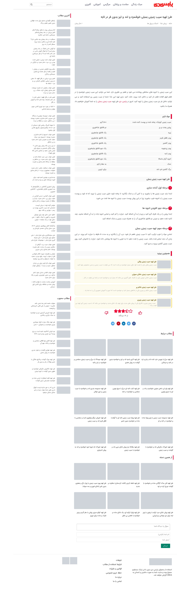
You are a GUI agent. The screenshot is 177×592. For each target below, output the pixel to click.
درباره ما (105, 581)
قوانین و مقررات (102, 573)
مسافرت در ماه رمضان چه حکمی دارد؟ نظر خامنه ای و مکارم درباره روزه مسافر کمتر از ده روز (29, 41)
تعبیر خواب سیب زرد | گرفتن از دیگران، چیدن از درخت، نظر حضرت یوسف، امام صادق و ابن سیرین (30, 247)
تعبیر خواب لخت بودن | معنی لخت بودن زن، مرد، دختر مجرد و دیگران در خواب (29, 62)
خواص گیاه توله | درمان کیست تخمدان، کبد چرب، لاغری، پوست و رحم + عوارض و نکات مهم (31, 207)
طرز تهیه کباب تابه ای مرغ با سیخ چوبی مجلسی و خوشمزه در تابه (112, 392)
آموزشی (83, 4)
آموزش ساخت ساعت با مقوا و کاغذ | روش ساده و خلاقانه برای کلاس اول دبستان (30, 284)
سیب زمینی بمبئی (91, 101)
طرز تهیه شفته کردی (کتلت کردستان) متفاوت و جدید (110, 488)
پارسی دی (109, 101)
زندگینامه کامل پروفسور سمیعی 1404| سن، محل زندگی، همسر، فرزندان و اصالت (30, 228)
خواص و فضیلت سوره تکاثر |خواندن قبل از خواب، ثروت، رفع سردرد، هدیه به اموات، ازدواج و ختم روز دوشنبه (30, 256)
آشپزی (74, 4)
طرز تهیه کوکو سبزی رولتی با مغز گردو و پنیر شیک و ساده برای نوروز (78, 518)
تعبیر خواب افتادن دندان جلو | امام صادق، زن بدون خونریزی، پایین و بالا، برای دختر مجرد (30, 275)
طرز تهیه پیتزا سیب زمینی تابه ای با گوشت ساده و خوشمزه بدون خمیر (112, 421)
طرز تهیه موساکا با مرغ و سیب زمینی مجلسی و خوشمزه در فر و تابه (77, 362)
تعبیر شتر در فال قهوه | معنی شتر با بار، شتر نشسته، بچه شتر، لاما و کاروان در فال (29, 99)
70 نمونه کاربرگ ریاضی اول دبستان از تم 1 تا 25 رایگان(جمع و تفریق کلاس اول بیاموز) (30, 127)
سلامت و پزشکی (107, 4)
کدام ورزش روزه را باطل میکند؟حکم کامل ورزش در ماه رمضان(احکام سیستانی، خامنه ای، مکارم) (30, 32)
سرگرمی (93, 4)
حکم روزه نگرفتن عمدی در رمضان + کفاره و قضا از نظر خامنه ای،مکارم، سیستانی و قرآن (30, 71)
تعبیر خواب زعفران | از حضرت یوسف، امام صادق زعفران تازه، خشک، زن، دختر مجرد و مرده (30, 90)
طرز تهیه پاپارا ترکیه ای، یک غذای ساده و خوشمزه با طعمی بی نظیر (112, 518)
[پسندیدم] (126, 312)
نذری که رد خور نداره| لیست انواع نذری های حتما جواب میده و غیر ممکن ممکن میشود (31, 390)
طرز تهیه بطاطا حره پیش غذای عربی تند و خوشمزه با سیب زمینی (112, 451)
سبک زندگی (123, 4)
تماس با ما (104, 585)
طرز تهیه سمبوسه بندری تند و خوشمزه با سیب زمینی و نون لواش (77, 392)
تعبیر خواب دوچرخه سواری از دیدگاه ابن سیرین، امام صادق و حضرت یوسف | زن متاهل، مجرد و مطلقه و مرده (29, 118)
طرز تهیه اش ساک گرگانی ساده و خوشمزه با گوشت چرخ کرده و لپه (145, 488)
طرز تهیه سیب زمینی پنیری (133, 300)
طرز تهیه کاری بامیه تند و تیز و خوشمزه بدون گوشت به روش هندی (111, 362)
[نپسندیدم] (93, 312)
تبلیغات (105, 564)
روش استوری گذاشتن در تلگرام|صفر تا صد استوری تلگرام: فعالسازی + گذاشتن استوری (29, 189)
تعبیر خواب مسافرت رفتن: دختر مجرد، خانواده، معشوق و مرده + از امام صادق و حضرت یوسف (29, 170)
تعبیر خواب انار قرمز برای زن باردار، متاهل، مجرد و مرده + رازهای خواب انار (30, 265)
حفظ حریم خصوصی (100, 577)
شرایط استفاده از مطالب (98, 569)
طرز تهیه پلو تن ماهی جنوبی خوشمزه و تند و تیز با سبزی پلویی (144, 392)
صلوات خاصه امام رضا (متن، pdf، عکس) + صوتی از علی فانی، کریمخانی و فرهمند (30, 305)
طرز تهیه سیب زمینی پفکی (133, 261)
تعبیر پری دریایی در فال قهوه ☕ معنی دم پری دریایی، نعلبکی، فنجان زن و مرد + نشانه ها (29, 81)
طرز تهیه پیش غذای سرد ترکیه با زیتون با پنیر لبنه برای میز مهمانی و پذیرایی (144, 518)
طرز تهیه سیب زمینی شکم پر (132, 287)
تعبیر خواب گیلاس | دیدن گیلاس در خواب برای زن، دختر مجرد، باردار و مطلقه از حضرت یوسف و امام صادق (30, 198)
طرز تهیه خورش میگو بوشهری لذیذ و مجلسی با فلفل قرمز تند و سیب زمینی (77, 421)
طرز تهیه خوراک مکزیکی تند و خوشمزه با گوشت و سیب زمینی (146, 451)
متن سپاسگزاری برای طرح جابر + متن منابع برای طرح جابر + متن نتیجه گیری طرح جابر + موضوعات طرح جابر (30, 237)
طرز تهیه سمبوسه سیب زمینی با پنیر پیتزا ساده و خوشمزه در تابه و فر (144, 421)
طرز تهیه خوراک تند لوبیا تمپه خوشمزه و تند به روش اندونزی (77, 451)
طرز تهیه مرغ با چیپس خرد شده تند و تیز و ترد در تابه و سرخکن (144, 362)
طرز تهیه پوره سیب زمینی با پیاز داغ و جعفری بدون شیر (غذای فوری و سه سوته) (77, 488)
